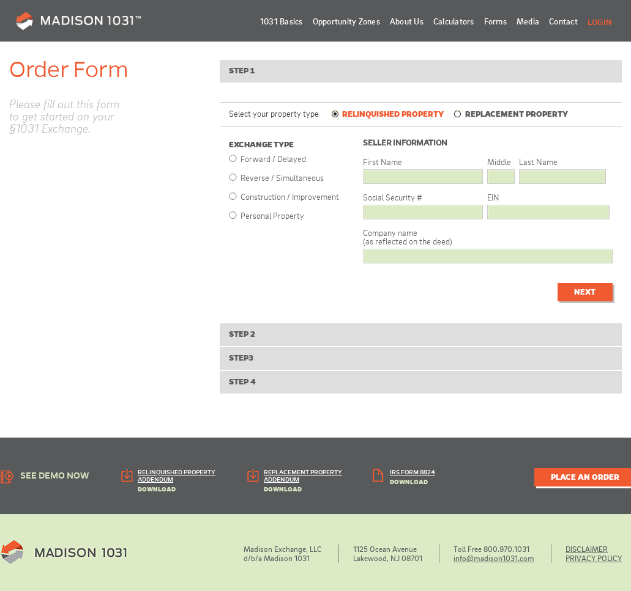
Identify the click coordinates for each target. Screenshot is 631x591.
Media (528, 21)
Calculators (453, 21)
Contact (563, 21)
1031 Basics (281, 21)
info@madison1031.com (494, 558)
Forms (495, 21)
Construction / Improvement (290, 196)
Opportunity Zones (346, 21)
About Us (407, 21)
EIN (493, 197)
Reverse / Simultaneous (282, 177)
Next (585, 292)
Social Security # (392, 197)
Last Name (538, 161)
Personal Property (272, 215)
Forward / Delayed (273, 158)
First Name (382, 161)
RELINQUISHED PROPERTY (387, 114)
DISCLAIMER (587, 549)
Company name (407, 236)
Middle (499, 161)
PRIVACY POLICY (594, 558)
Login (600, 22)
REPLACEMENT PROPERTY (511, 114)
